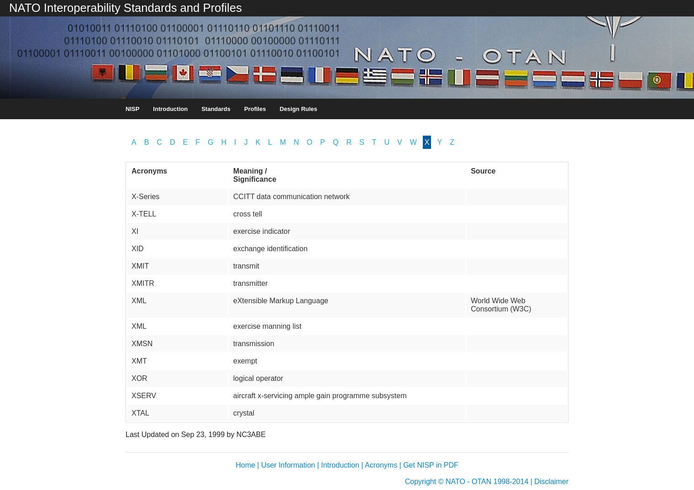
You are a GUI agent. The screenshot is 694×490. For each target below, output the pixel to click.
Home (245, 465)
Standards (216, 108)
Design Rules (298, 108)
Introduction (170, 108)
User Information (288, 465)
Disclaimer (551, 481)
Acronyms (381, 465)
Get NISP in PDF (430, 465)
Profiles (255, 108)
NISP (132, 108)
